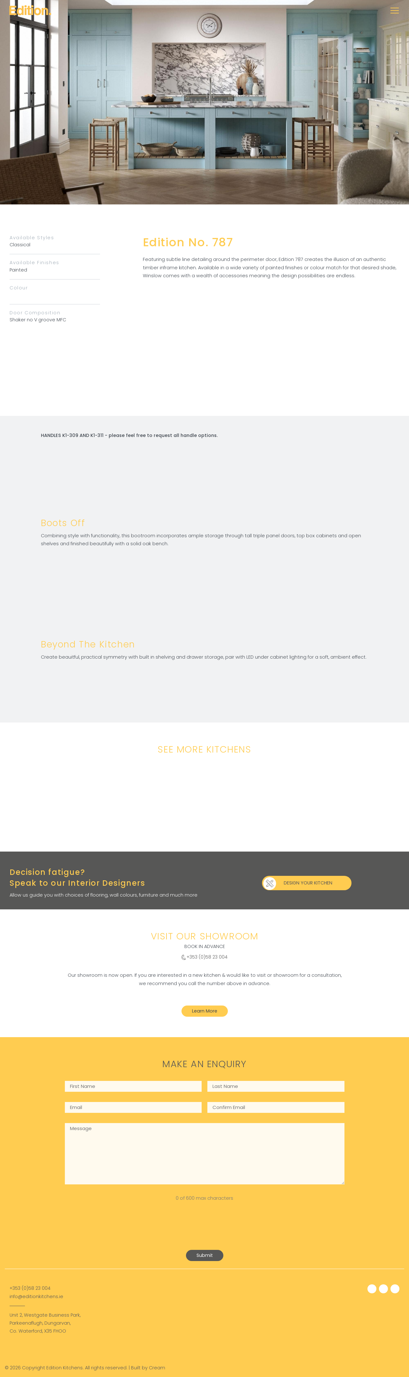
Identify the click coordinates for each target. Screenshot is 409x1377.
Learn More (204, 1011)
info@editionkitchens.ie (36, 1296)
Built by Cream (148, 1368)
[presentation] (113, 1230)
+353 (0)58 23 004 (207, 957)
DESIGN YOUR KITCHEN (308, 883)
